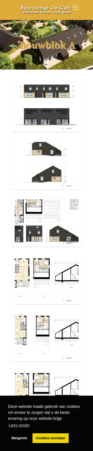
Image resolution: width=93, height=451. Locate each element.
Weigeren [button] (19, 438)
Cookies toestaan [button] (50, 438)
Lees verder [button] (19, 425)
